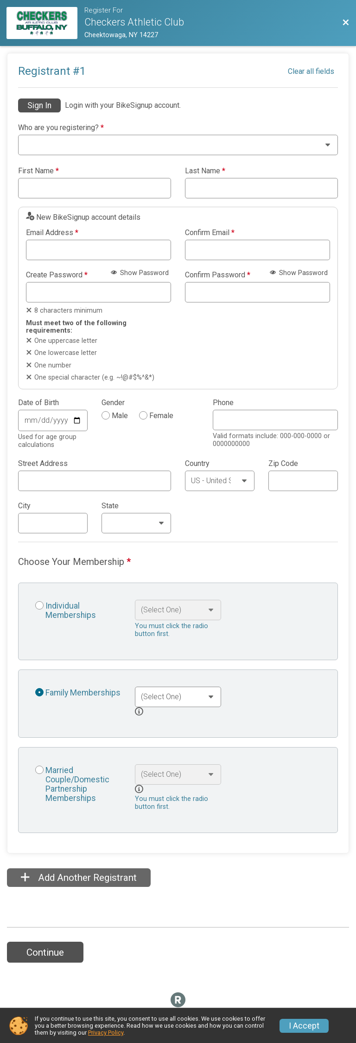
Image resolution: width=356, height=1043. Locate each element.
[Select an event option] (178, 610)
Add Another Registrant (79, 877)
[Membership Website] (45, 23)
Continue (45, 952)
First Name (38, 171)
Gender (113, 403)
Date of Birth (38, 403)
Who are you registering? (61, 128)
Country (197, 463)
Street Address (43, 463)
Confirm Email (210, 233)
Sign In (39, 105)
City (24, 506)
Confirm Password (217, 275)
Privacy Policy (105, 1032)
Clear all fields (311, 71)
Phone (223, 403)
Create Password (57, 275)
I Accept (304, 1025)
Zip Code (283, 463)
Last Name (205, 171)
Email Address (52, 233)
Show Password (140, 273)
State (110, 506)
